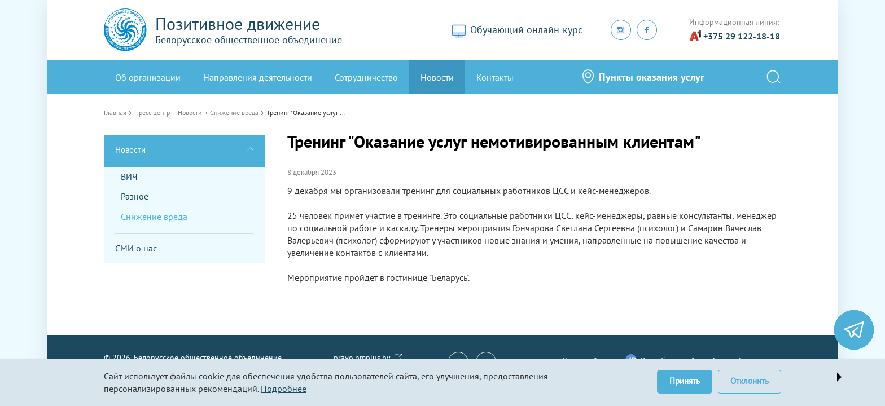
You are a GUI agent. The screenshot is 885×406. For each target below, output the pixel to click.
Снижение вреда (154, 216)
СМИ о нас (136, 248)
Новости (437, 77)
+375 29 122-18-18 (741, 36)
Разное (134, 196)
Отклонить (749, 381)
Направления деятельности (257, 77)
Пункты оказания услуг (651, 76)
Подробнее (283, 388)
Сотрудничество (366, 77)
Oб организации (148, 77)
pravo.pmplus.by (362, 357)
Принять (684, 381)
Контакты (495, 77)
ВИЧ (129, 176)
